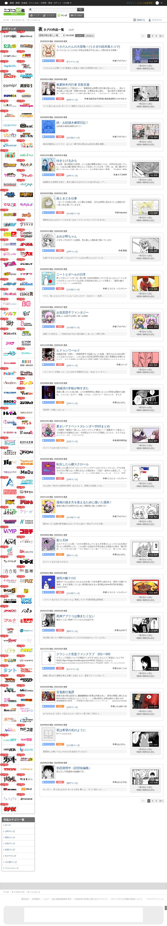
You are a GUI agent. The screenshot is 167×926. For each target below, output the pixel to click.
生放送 (24, 3)
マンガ (64, 15)
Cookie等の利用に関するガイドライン (91, 899)
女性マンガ (10, 850)
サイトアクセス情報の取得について (126, 899)
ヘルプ (46, 899)
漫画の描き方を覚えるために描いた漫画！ (84, 502)
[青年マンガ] (72, 555)
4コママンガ (10, 856)
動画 (12, 3)
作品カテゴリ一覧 (13, 819)
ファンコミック (12, 868)
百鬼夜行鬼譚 (65, 692)
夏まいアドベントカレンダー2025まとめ (83, 426)
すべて (8, 825)
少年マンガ (10, 831)
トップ (36, 15)
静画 (18, 3)
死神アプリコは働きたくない (75, 616)
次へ (161, 36)
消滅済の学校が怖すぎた (72, 388)
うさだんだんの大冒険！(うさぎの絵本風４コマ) (88, 46)
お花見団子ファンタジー (72, 312)
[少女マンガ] (72, 441)
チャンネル (34, 3)
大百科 (43, 3)
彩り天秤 (62, 540)
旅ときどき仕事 (66, 198)
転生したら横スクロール (72, 464)
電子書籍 (78, 15)
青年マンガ (10, 837)
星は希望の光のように (71, 730)
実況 (50, 3)
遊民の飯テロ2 (66, 578)
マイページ (157, 20)
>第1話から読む (145, 66)
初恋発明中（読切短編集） (74, 768)
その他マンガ (11, 862)
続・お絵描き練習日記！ (72, 122)
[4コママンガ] (73, 62)
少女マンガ (10, 843)
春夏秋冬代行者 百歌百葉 (73, 84)
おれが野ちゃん (66, 236)
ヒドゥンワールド (68, 350)
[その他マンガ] (73, 138)
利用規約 (36, 899)
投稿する (141, 20)
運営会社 (25, 899)
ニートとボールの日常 (71, 274)
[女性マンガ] (72, 100)
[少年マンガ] (72, 176)
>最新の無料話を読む (145, 68)
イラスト (50, 15)
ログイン (130, 3)
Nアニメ (57, 3)
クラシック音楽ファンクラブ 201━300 (83, 654)
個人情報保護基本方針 (61, 899)
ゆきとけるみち (66, 160)
